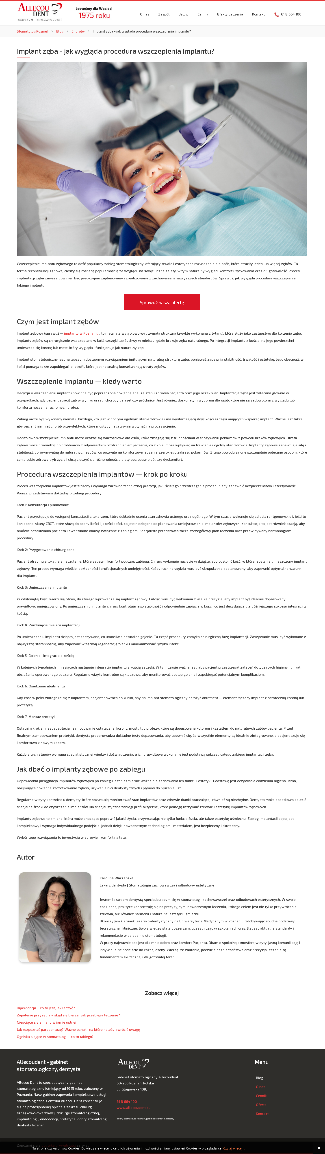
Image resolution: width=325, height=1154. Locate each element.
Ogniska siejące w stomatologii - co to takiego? (55, 1036)
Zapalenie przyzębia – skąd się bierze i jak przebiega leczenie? (68, 1015)
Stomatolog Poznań (32, 31)
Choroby (78, 31)
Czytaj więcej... (234, 1148)
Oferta (261, 1104)
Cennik (202, 14)
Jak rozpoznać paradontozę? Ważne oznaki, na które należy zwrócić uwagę (78, 1029)
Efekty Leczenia (230, 14)
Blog (59, 31)
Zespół (163, 14)
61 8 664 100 (127, 1101)
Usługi (183, 14)
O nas (144, 14)
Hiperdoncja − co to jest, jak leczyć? (46, 1008)
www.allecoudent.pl (133, 1107)
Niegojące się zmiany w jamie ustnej (46, 1022)
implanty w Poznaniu (81, 333)
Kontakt (258, 14)
